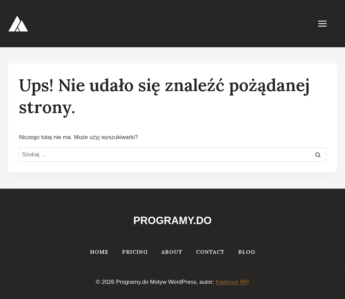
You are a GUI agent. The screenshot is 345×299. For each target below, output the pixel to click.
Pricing (135, 251)
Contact (210, 251)
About (172, 251)
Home (99, 251)
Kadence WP (232, 282)
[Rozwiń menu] (326, 23)
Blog (246, 251)
